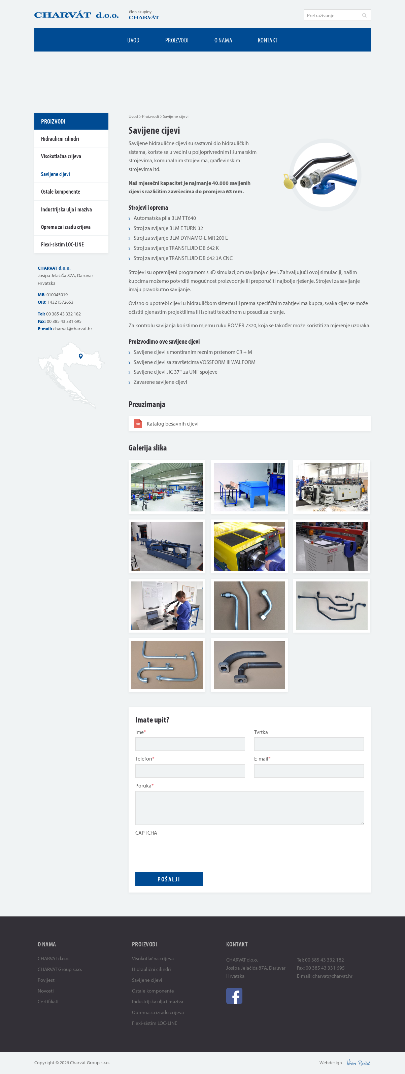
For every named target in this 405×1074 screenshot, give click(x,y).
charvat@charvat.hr (72, 329)
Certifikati (48, 1001)
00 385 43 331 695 (64, 321)
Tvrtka (261, 732)
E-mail (262, 758)
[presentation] (186, 851)
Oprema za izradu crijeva (66, 227)
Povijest (46, 980)
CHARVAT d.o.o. (53, 958)
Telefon (145, 758)
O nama (223, 40)
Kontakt (268, 40)
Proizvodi (177, 40)
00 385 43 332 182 (63, 314)
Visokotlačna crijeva (61, 156)
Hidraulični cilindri (60, 138)
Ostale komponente (60, 191)
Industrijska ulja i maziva (66, 209)
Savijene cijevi (55, 174)
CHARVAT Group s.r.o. (60, 969)
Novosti (46, 990)
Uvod (133, 40)
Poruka (144, 785)
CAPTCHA (146, 832)
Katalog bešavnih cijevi (166, 423)
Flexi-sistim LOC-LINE (62, 244)
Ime (140, 732)
